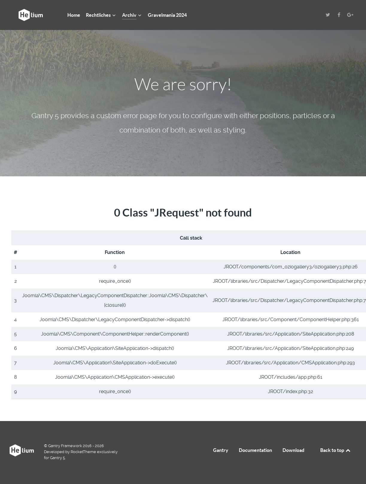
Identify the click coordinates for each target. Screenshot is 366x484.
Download (293, 450)
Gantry (220, 450)
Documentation (255, 450)
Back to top (335, 450)
